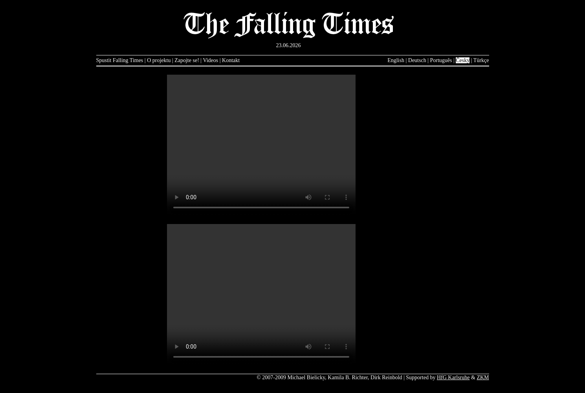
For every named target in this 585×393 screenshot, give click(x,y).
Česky (462, 60)
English (395, 60)
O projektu (159, 60)
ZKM (483, 377)
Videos (210, 60)
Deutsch (417, 60)
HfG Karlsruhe (453, 377)
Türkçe (481, 60)
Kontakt (231, 60)
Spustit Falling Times (119, 60)
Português (441, 60)
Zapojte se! (186, 60)
